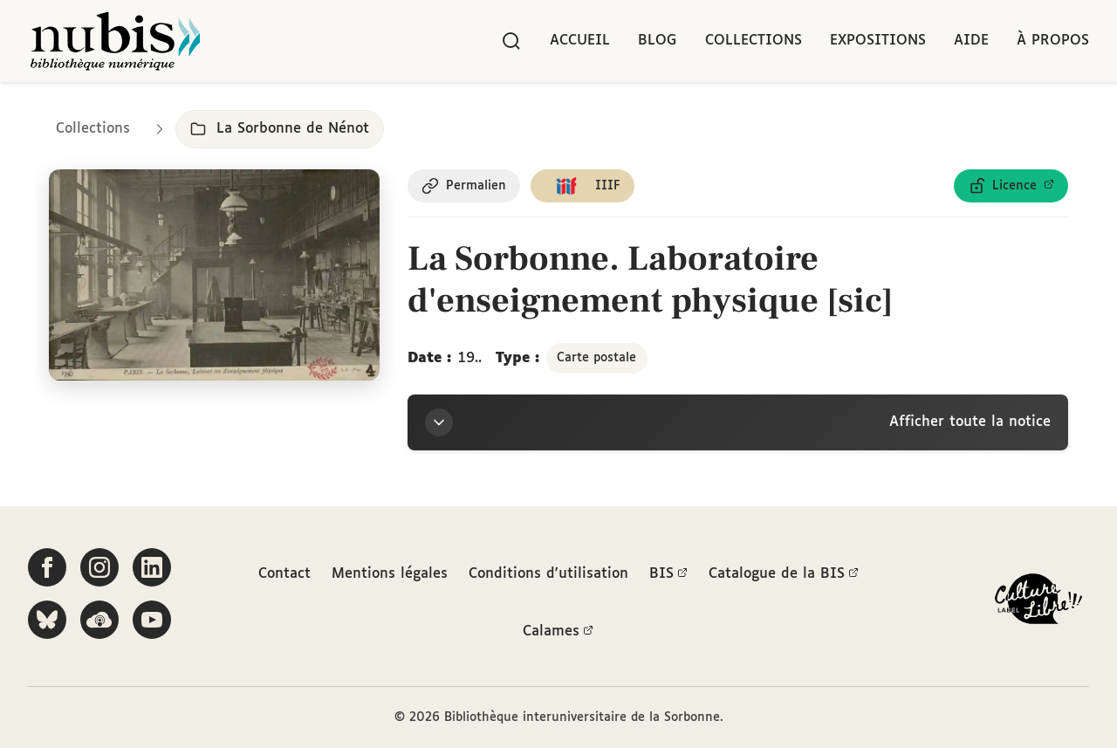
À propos (1053, 40)
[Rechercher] (511, 41)
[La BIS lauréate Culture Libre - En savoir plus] (1038, 602)
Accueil (580, 40)
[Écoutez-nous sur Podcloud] (99, 619)
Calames (558, 632)
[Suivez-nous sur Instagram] (99, 567)
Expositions (878, 40)
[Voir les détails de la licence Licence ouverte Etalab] (1011, 185)
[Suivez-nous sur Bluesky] (47, 619)
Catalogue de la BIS (784, 574)
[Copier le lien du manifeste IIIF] (582, 185)
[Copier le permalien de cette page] (464, 185)
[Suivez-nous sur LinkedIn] (152, 567)
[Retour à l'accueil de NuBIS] (115, 41)
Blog (657, 40)
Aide (971, 40)
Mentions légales (390, 573)
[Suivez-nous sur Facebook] (47, 567)
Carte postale (596, 358)
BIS (668, 574)
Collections (753, 40)
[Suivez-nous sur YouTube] (152, 619)
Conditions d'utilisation (548, 573)
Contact (284, 573)
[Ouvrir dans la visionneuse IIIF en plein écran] (214, 275)
